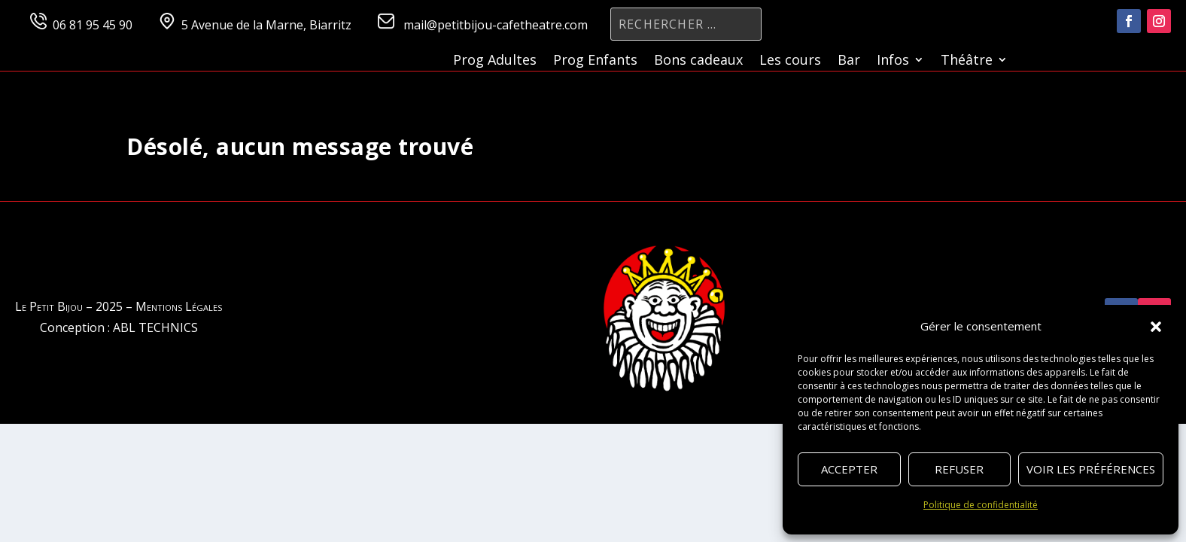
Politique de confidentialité (980, 504)
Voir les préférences (1090, 469)
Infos (893, 61)
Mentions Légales (178, 306)
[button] (1155, 326)
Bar (849, 61)
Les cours (790, 61)
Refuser (959, 469)
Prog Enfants (595, 61)
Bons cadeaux (698, 61)
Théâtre (967, 61)
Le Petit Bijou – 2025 (69, 306)
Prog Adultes (495, 61)
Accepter (849, 469)
